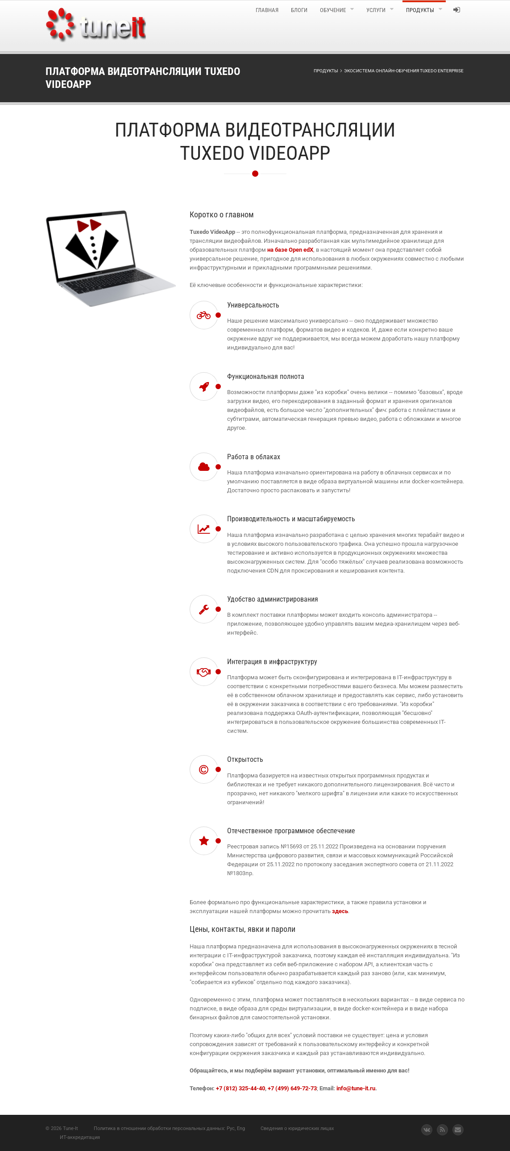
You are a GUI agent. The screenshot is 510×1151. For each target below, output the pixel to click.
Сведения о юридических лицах (297, 1128)
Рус (231, 1128)
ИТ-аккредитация (80, 1137)
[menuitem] (204, 25)
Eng (241, 1128)
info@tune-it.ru (355, 1088)
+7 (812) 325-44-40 (240, 1088)
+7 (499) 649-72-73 (292, 1088)
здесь (340, 911)
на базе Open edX (290, 249)
